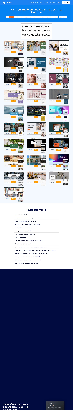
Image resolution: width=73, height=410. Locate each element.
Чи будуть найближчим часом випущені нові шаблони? (28, 260)
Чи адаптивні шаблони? (20, 238)
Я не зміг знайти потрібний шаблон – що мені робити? (28, 225)
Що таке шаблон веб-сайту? (22, 215)
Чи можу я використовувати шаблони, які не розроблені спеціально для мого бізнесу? (35, 251)
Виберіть (13, 51)
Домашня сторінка (34, 2)
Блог (16, 17)
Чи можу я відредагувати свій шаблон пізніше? (26, 221)
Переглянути (8, 51)
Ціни (41, 2)
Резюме (47, 17)
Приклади (46, 2)
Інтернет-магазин (63, 17)
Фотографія (21, 17)
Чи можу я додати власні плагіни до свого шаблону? (27, 257)
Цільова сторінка (54, 17)
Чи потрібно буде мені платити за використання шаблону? (29, 241)
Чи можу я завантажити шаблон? (23, 231)
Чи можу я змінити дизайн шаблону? (23, 228)
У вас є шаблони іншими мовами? (23, 244)
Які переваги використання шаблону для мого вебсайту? (28, 218)
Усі (7, 17)
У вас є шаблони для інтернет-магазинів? (25, 234)
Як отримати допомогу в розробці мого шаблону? (26, 263)
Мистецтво (42, 17)
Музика (26, 17)
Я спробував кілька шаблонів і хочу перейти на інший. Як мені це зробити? (32, 254)
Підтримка (52, 2)
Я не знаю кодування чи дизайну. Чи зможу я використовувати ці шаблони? (33, 247)
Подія (31, 17)
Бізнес (11, 17)
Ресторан (36, 17)
